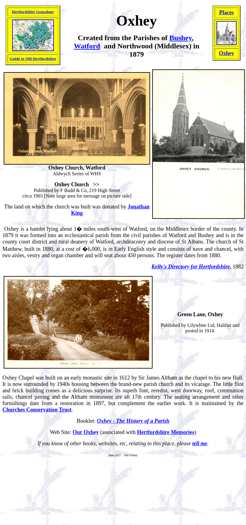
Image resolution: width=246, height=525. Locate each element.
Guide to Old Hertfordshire (33, 58)
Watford (87, 46)
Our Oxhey (85, 432)
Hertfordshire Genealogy (33, 11)
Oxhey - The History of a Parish (133, 421)
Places (226, 12)
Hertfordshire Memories (165, 432)
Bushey (180, 38)
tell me (199, 443)
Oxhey (226, 53)
